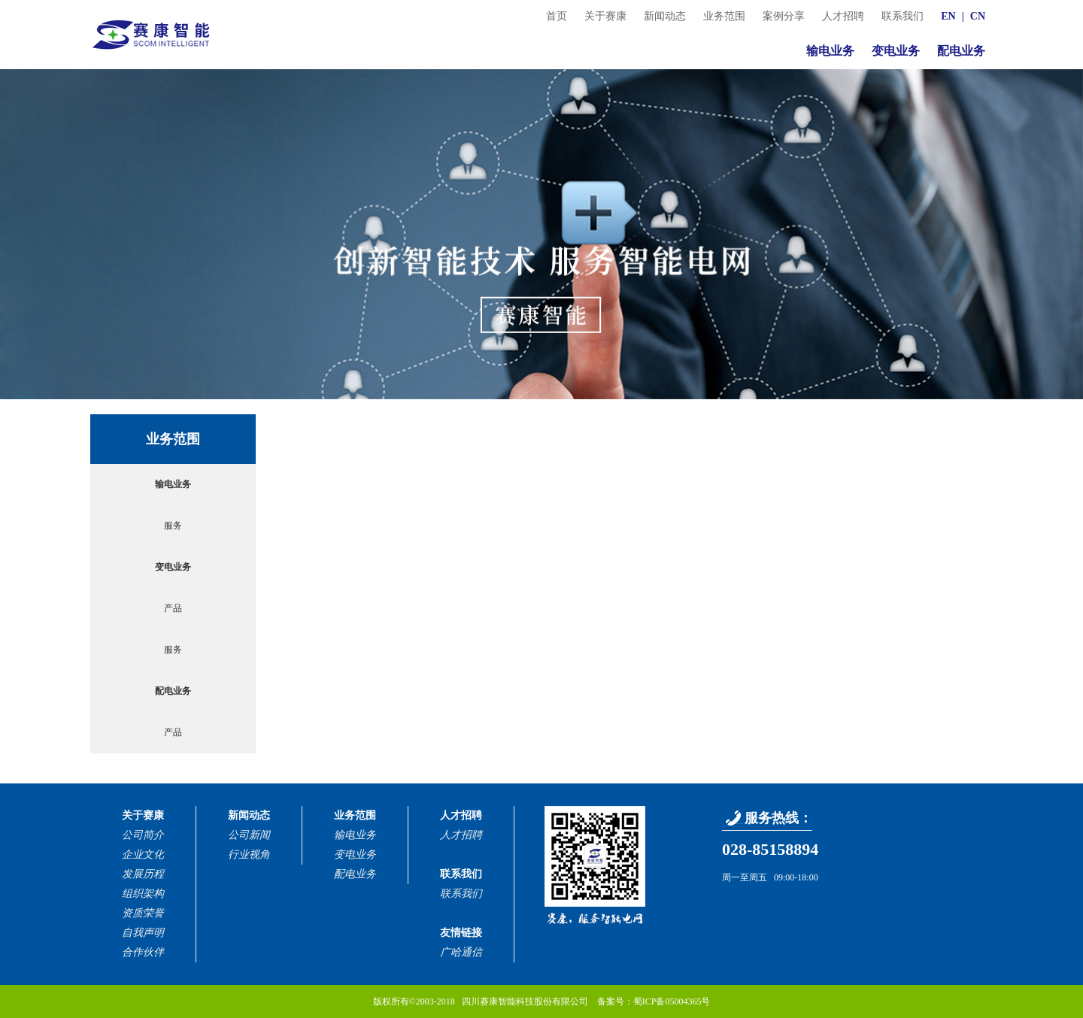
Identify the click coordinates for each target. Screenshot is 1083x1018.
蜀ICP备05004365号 (672, 1001)
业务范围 (724, 16)
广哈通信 (461, 952)
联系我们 (902, 16)
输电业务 (830, 50)
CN (977, 16)
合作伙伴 (143, 952)
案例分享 (784, 16)
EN (948, 16)
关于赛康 (605, 16)
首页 (556, 16)
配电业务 (961, 50)
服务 (173, 525)
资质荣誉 (143, 913)
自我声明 (143, 932)
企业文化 (143, 854)
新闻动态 (665, 16)
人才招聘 (843, 16)
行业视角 (249, 854)
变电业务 (896, 50)
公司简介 (143, 835)
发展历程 (143, 874)
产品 (173, 608)
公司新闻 (249, 835)
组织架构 (143, 893)
